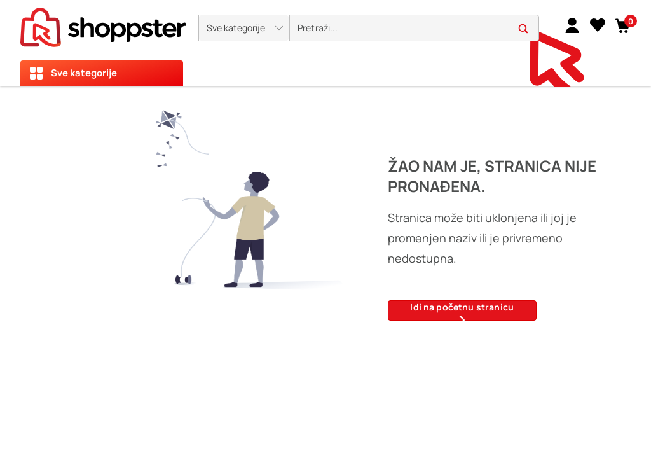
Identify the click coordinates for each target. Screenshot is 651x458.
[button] (243, 28)
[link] (572, 25)
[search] (414, 28)
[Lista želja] (597, 25)
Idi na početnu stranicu (462, 311)
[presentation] (325, 43)
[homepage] (103, 24)
